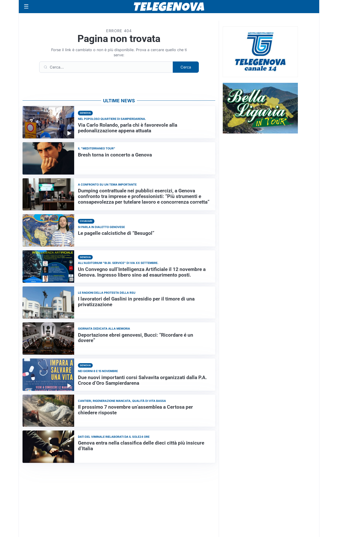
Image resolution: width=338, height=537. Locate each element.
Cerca (186, 67)
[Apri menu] (26, 6)
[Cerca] (106, 67)
